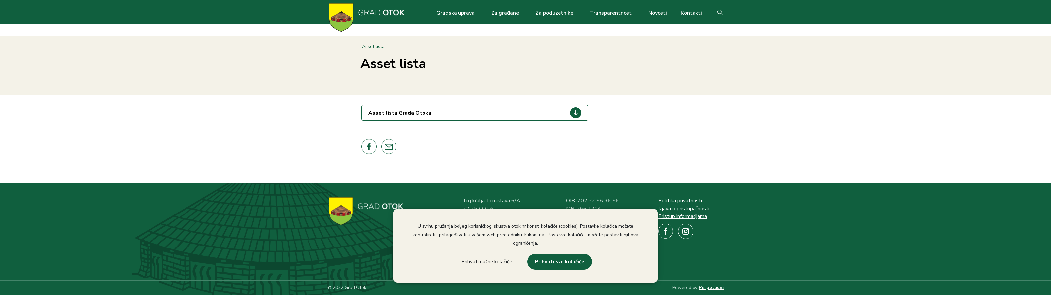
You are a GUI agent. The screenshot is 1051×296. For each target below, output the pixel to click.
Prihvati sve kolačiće (559, 261)
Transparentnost (611, 12)
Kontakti (691, 12)
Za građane (505, 12)
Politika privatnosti (680, 200)
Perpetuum (711, 287)
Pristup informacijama (682, 216)
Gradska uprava (455, 12)
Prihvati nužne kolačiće (486, 261)
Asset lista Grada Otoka (399, 112)
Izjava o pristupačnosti (683, 208)
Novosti (657, 12)
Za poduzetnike (554, 12)
